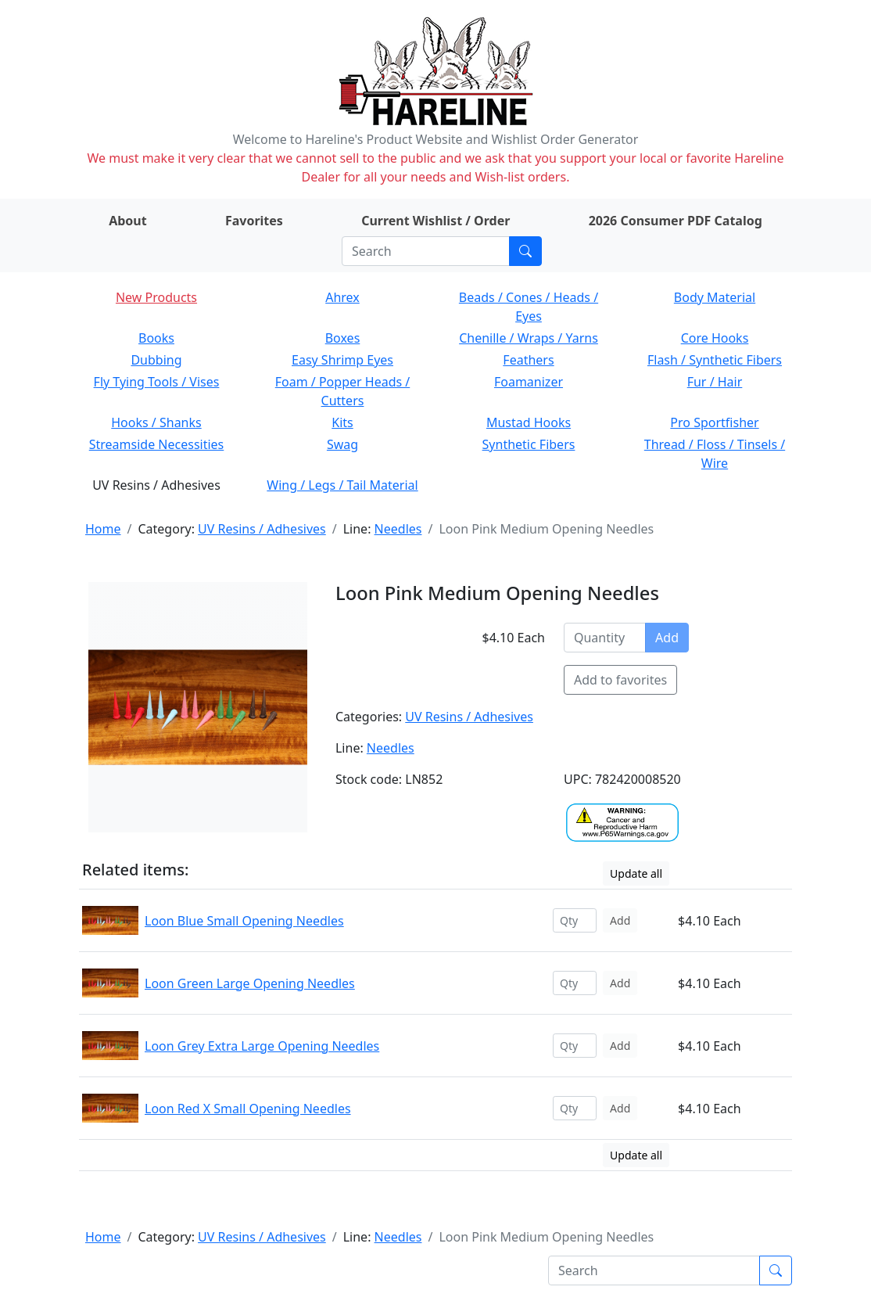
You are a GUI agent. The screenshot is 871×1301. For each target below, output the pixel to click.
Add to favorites (620, 679)
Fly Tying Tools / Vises (157, 381)
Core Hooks (715, 338)
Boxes (342, 338)
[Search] (426, 251)
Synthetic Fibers (528, 444)
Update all (636, 873)
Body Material (714, 297)
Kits (342, 422)
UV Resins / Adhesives (262, 528)
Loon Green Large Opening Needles (250, 983)
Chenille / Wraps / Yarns (528, 338)
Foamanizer (528, 381)
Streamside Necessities (156, 444)
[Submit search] (525, 251)
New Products (156, 297)
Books (156, 338)
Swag (342, 444)
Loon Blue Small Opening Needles (244, 920)
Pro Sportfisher (714, 422)
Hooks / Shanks (156, 422)
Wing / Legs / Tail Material (342, 485)
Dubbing (156, 359)
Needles (398, 528)
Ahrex (342, 297)
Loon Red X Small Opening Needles (248, 1108)
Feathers (528, 359)
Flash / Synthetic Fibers (714, 359)
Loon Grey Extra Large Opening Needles (262, 1046)
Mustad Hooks (528, 422)
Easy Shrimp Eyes (342, 359)
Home (103, 528)
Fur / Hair (715, 381)
